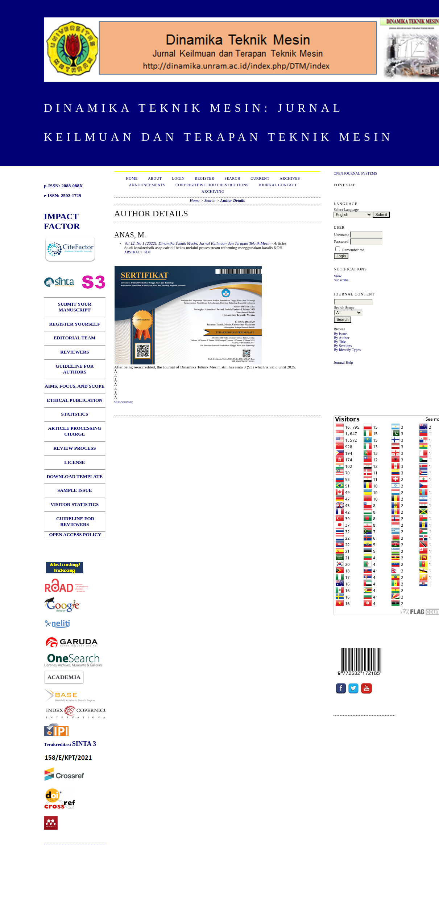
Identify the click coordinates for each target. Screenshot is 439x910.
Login (178, 178)
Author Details (232, 200)
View (337, 276)
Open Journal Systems (355, 173)
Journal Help (343, 362)
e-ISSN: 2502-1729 (62, 195)
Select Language (346, 210)
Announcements (147, 185)
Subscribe (341, 280)
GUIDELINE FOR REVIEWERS (74, 521)
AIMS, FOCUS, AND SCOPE (74, 386)
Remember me (353, 250)
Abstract (133, 252)
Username (341, 235)
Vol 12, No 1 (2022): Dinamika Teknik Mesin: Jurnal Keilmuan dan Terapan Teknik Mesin (197, 243)
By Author (341, 338)
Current (259, 178)
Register (204, 178)
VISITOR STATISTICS (75, 504)
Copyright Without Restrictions (211, 185)
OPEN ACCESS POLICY (75, 534)
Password (341, 242)
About (155, 178)
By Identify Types (347, 350)
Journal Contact (278, 185)
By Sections (343, 346)
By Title (340, 342)
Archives (289, 178)
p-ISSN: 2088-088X (63, 185)
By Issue (340, 334)
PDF (147, 252)
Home (132, 178)
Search (232, 178)
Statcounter (123, 402)
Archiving (213, 191)
